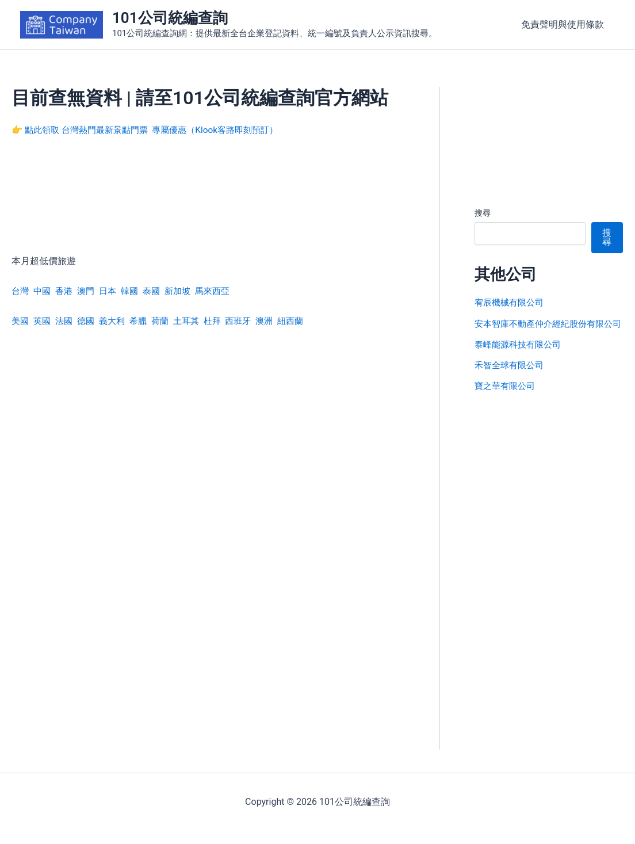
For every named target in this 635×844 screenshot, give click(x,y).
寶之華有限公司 (507, 399)
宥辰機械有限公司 (511, 302)
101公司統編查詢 (170, 17)
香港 (67, 290)
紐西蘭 (305, 320)
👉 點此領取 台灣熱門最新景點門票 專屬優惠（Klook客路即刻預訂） (153, 129)
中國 (44, 290)
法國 (67, 320)
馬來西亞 (223, 290)
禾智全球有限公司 (511, 378)
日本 (113, 290)
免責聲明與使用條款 (564, 24)
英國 (44, 320)
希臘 (145, 320)
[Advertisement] (208, 203)
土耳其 (195, 320)
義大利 (117, 320)
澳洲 (278, 320)
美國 (21, 320)
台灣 (21, 290)
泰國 (159, 290)
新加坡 (186, 290)
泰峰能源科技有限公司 (521, 357)
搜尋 (483, 212)
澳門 (90, 290)
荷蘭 (168, 320)
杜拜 (223, 320)
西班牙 (250, 320)
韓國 (136, 290)
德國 (90, 320)
